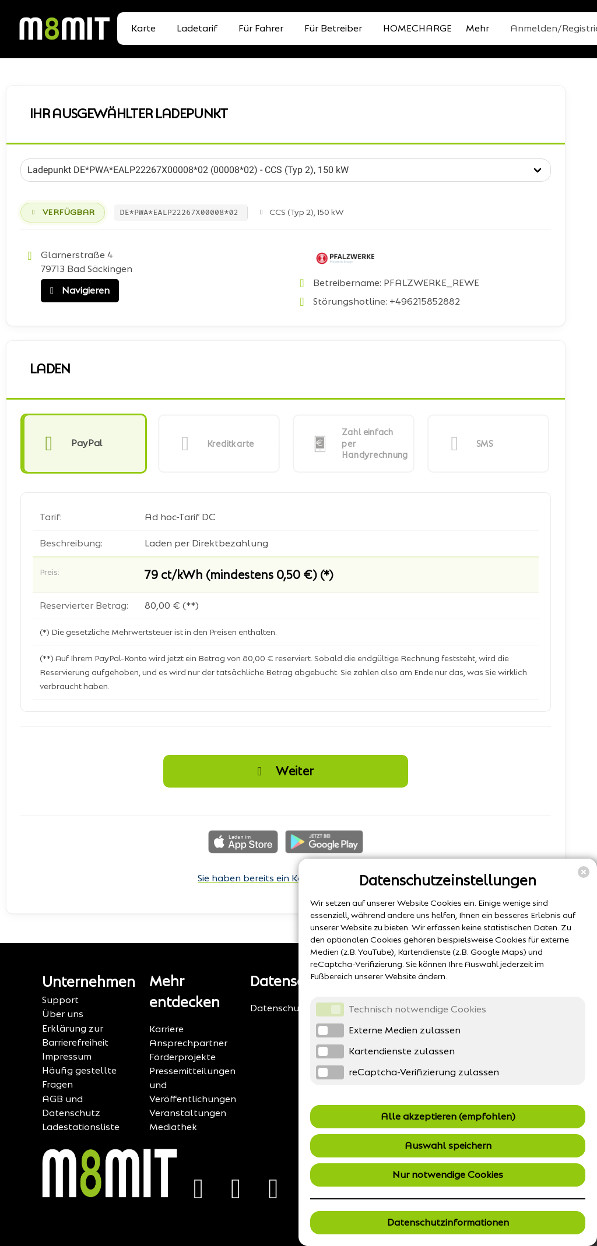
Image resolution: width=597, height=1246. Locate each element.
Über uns (62, 1014)
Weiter (282, 771)
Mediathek (173, 1127)
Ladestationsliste (81, 1127)
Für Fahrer (260, 28)
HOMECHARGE (417, 28)
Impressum (67, 1056)
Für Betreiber (333, 28)
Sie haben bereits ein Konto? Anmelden (286, 878)
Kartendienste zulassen (402, 1051)
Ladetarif (197, 28)
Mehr (477, 28)
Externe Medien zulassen (405, 1030)
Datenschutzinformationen (448, 1222)
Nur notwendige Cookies (447, 1175)
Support (60, 1000)
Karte (143, 28)
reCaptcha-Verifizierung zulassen (424, 1072)
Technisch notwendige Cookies (417, 1009)
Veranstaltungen (187, 1113)
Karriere (166, 1029)
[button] (83, 444)
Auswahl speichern (448, 1145)
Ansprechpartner (188, 1043)
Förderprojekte (182, 1057)
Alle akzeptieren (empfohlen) (448, 1116)
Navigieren (77, 291)
